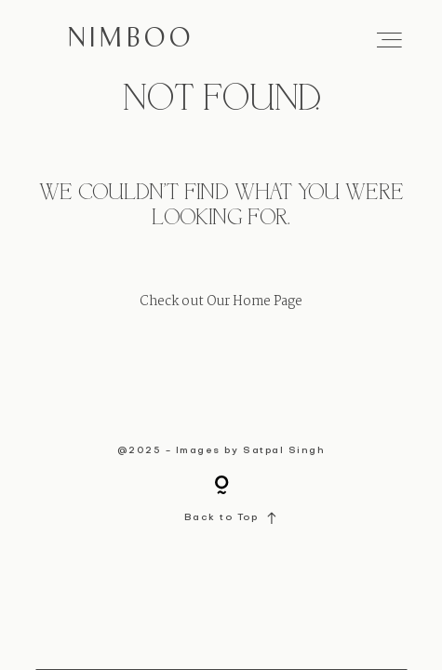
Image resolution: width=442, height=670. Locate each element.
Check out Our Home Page (221, 302)
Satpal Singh (284, 451)
